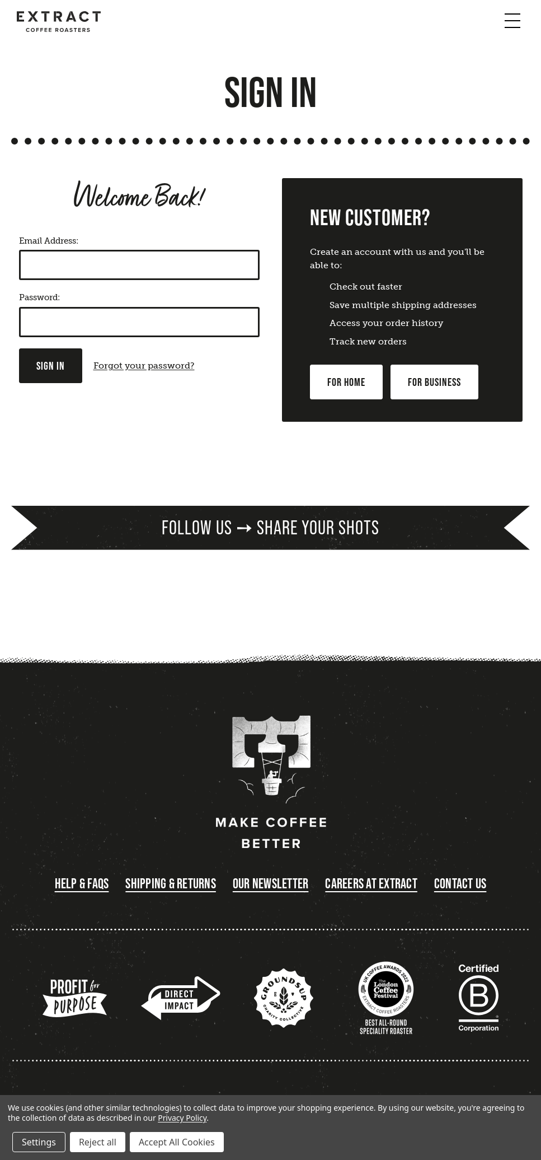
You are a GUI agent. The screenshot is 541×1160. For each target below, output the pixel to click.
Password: (39, 297)
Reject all (97, 1142)
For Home (346, 382)
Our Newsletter (271, 883)
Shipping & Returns (170, 883)
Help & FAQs (82, 883)
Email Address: (48, 241)
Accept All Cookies (177, 1142)
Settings (39, 1142)
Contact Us (460, 883)
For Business (434, 382)
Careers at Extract (371, 883)
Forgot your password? (144, 365)
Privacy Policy (182, 1117)
